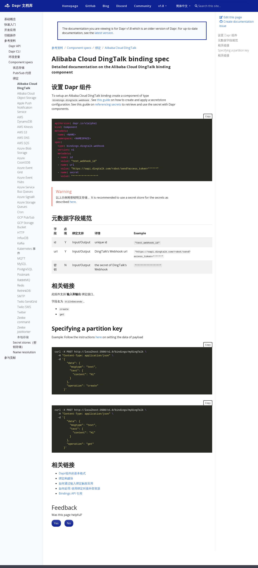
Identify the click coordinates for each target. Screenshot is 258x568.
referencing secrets (108, 104)
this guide (103, 100)
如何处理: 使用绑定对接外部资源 (79, 488)
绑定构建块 (66, 478)
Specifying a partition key (233, 50)
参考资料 (57, 48)
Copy (208, 116)
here (73, 202)
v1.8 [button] (161, 6)
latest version (104, 33)
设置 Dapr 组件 (227, 35)
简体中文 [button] (182, 6)
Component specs (79, 48)
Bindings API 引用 (70, 493)
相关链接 (223, 45)
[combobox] (221, 6)
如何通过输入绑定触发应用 (76, 483)
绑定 (98, 48)
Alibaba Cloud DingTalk (120, 48)
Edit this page (230, 17)
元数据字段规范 (228, 40)
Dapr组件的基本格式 (72, 473)
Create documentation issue (236, 24)
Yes (56, 523)
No (69, 523)
